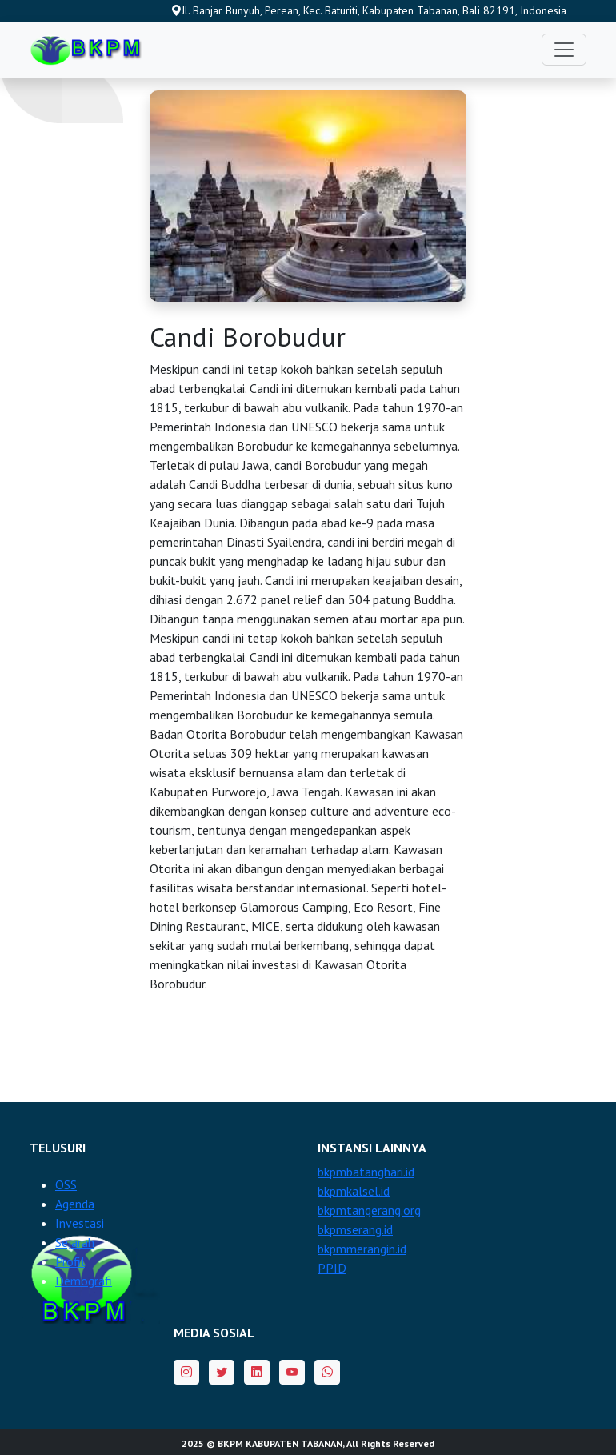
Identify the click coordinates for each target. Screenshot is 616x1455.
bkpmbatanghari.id (366, 1172)
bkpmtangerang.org (369, 1210)
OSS (66, 1184)
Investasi (79, 1223)
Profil (70, 1261)
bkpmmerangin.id (362, 1249)
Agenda (74, 1204)
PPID (332, 1268)
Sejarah (74, 1242)
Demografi (83, 1281)
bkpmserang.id (355, 1229)
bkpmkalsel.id (354, 1191)
